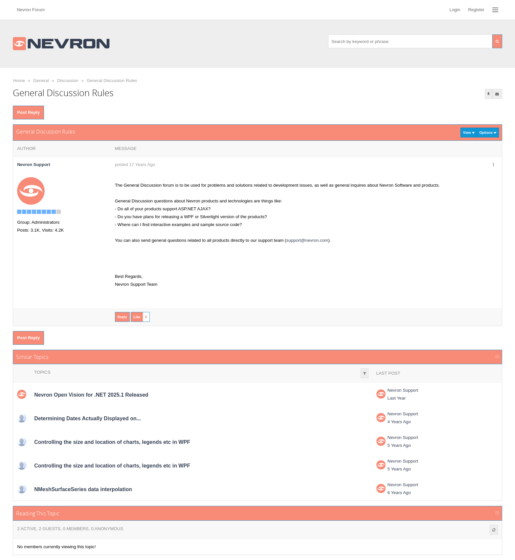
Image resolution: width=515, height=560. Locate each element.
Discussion (67, 80)
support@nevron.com (307, 240)
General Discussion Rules (112, 80)
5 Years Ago (399, 445)
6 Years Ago (399, 492)
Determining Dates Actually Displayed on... (87, 418)
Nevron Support (403, 390)
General (41, 80)
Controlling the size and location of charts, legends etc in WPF (112, 442)
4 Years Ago (399, 421)
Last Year (397, 398)
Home (19, 80)
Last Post (388, 373)
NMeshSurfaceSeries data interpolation (83, 489)
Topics (42, 372)
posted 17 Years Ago (135, 164)
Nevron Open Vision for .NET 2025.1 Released (91, 395)
